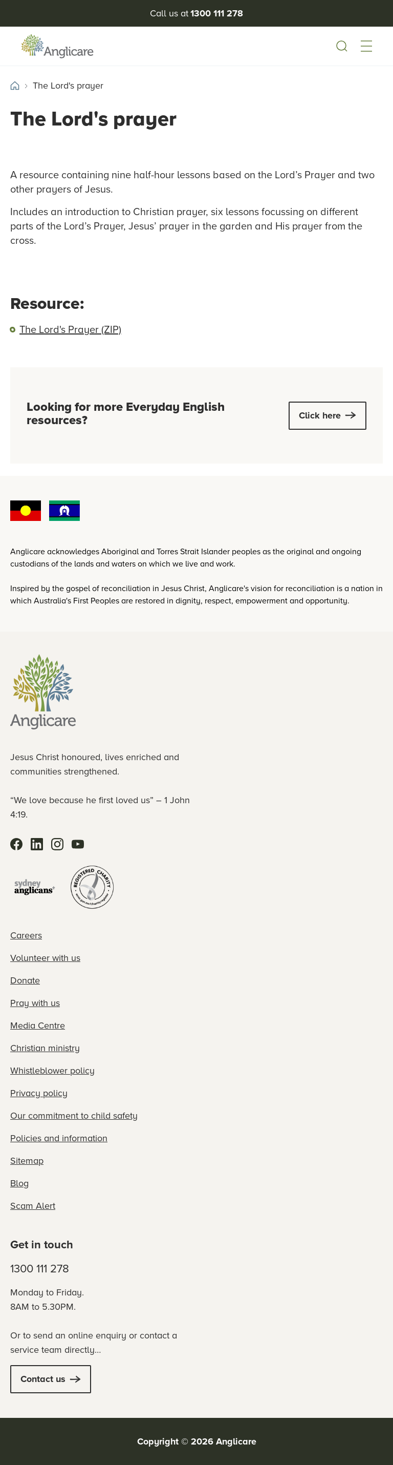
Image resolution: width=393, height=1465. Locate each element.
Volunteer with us (45, 958)
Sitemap (26, 1160)
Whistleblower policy (52, 1070)
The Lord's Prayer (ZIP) (70, 329)
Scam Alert (32, 1205)
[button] (366, 46)
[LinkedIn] (37, 844)
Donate (25, 980)
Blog (19, 1183)
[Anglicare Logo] (57, 46)
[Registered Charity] (92, 887)
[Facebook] (16, 844)
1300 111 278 (39, 1268)
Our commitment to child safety (74, 1115)
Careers (26, 935)
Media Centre (37, 1025)
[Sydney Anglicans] (34, 887)
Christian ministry (45, 1048)
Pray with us (35, 1003)
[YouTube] (78, 844)
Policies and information (58, 1138)
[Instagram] (57, 844)
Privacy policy (39, 1093)
